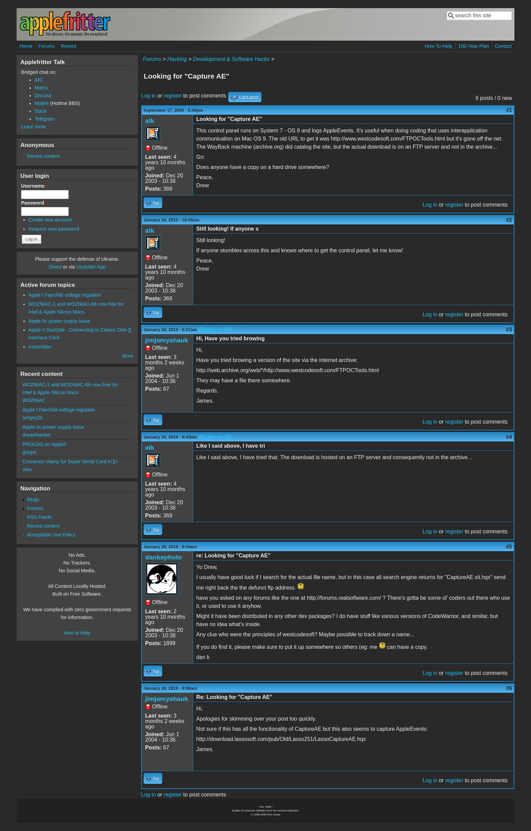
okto (26, 469)
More (127, 356)
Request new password (53, 229)
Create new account (50, 219)
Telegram (45, 119)
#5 (509, 547)
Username (34, 186)
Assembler (39, 346)
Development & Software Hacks (231, 59)
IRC (39, 80)
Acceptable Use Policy (51, 534)
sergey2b (32, 417)
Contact (503, 46)
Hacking (177, 59)
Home (25, 46)
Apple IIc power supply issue (59, 321)
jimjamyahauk (166, 340)
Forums (46, 46)
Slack (40, 111)
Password (34, 203)
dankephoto (163, 557)
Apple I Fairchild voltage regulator (64, 295)
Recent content (43, 156)
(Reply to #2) (215, 330)
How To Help (438, 46)
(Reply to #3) (215, 437)
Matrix (41, 87)
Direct (55, 267)
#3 (509, 330)
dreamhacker (36, 435)
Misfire (42, 103)
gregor (29, 452)
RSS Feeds (39, 517)
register (173, 96)
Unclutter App (90, 267)
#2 (509, 220)
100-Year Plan (473, 46)
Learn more (33, 126)
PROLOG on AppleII (44, 444)
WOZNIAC (33, 400)
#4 (509, 437)
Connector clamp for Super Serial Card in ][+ (70, 461)
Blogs (33, 499)
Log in (148, 96)
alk (149, 120)
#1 (509, 110)
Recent (68, 46)
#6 (509, 688)
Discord (43, 95)
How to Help (77, 633)
